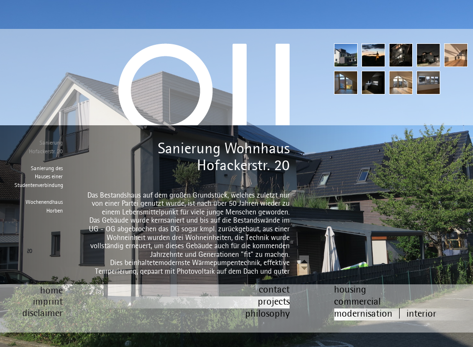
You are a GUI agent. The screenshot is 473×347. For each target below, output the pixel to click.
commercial (357, 301)
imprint (48, 301)
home (51, 289)
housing (350, 289)
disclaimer (42, 312)
